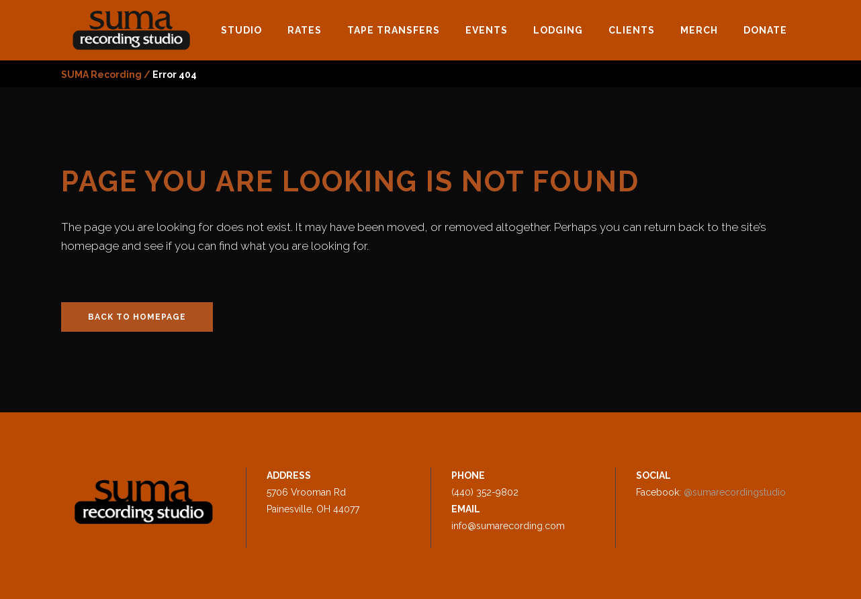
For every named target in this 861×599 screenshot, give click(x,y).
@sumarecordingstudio (735, 492)
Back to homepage (137, 317)
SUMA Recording (101, 74)
